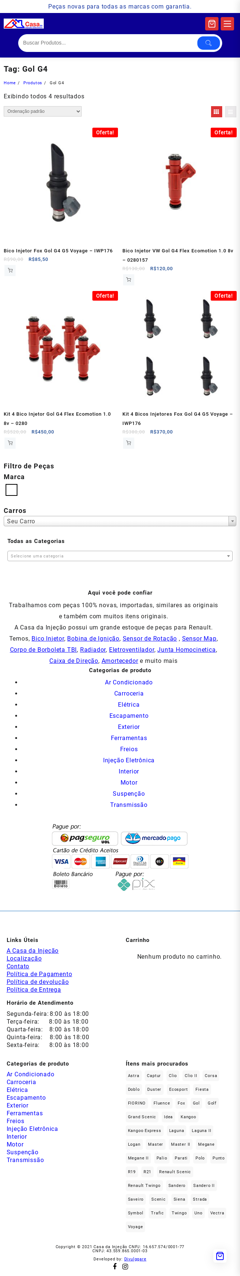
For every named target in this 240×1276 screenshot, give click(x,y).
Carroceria (129, 693)
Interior (129, 771)
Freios (129, 749)
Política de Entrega (34, 989)
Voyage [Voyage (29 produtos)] (135, 1226)
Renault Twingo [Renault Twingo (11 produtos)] (144, 1185)
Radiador (93, 649)
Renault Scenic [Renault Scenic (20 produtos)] (175, 1171)
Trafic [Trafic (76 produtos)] (157, 1213)
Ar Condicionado (129, 682)
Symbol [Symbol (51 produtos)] (136, 1213)
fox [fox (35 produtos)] (181, 1103)
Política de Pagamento (39, 974)
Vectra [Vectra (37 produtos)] (217, 1213)
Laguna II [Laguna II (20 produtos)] (201, 1130)
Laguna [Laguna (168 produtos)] (176, 1130)
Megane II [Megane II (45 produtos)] (138, 1158)
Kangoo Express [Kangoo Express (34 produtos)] (144, 1130)
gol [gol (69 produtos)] (196, 1103)
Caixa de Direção (73, 660)
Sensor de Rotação (150, 638)
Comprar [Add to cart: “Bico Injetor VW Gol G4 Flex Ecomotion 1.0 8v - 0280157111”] (128, 279)
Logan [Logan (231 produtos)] (134, 1144)
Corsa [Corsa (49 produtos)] (211, 1075)
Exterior (129, 726)
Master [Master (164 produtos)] (155, 1144)
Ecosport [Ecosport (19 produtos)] (178, 1089)
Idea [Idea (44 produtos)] (168, 1117)
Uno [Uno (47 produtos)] (198, 1213)
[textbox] (120, 556)
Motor (129, 782)
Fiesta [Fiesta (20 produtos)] (202, 1089)
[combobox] (120, 521)
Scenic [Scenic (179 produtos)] (158, 1199)
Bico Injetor (48, 638)
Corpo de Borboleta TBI (43, 649)
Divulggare (135, 1259)
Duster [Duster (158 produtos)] (154, 1089)
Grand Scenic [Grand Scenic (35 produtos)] (142, 1117)
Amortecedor (120, 660)
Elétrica (128, 704)
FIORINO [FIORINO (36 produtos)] (137, 1103)
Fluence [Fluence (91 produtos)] (162, 1103)
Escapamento (129, 715)
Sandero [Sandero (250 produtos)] (177, 1185)
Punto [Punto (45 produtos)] (219, 1158)
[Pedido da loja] (43, 111)
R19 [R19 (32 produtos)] (132, 1171)
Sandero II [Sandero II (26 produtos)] (204, 1185)
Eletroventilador (131, 649)
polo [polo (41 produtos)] (200, 1158)
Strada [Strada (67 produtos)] (200, 1199)
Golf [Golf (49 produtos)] (212, 1103)
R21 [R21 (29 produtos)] (147, 1171)
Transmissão (129, 804)
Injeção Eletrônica (129, 760)
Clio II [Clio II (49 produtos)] (191, 1075)
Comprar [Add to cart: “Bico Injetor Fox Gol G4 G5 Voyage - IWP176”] (10, 270)
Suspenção (129, 793)
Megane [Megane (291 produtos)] (206, 1144)
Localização (24, 958)
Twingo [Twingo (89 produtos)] (179, 1213)
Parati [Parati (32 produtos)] (181, 1158)
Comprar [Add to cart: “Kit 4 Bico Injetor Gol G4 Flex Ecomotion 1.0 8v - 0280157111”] (10, 443)
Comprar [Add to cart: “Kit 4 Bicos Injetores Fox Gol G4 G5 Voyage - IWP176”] (128, 443)
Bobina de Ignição (93, 638)
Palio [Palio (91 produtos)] (162, 1158)
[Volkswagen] (11, 489)
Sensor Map (199, 638)
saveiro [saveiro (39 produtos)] (136, 1199)
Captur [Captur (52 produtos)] (154, 1075)
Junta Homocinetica (186, 649)
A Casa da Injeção (33, 950)
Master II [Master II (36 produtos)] (180, 1144)
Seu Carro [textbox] (21, 521)
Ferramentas (129, 738)
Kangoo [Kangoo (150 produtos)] (188, 1117)
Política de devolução (38, 981)
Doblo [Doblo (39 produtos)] (134, 1089)
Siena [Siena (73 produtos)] (179, 1199)
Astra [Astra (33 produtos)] (133, 1075)
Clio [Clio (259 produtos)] (173, 1075)
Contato (18, 966)
